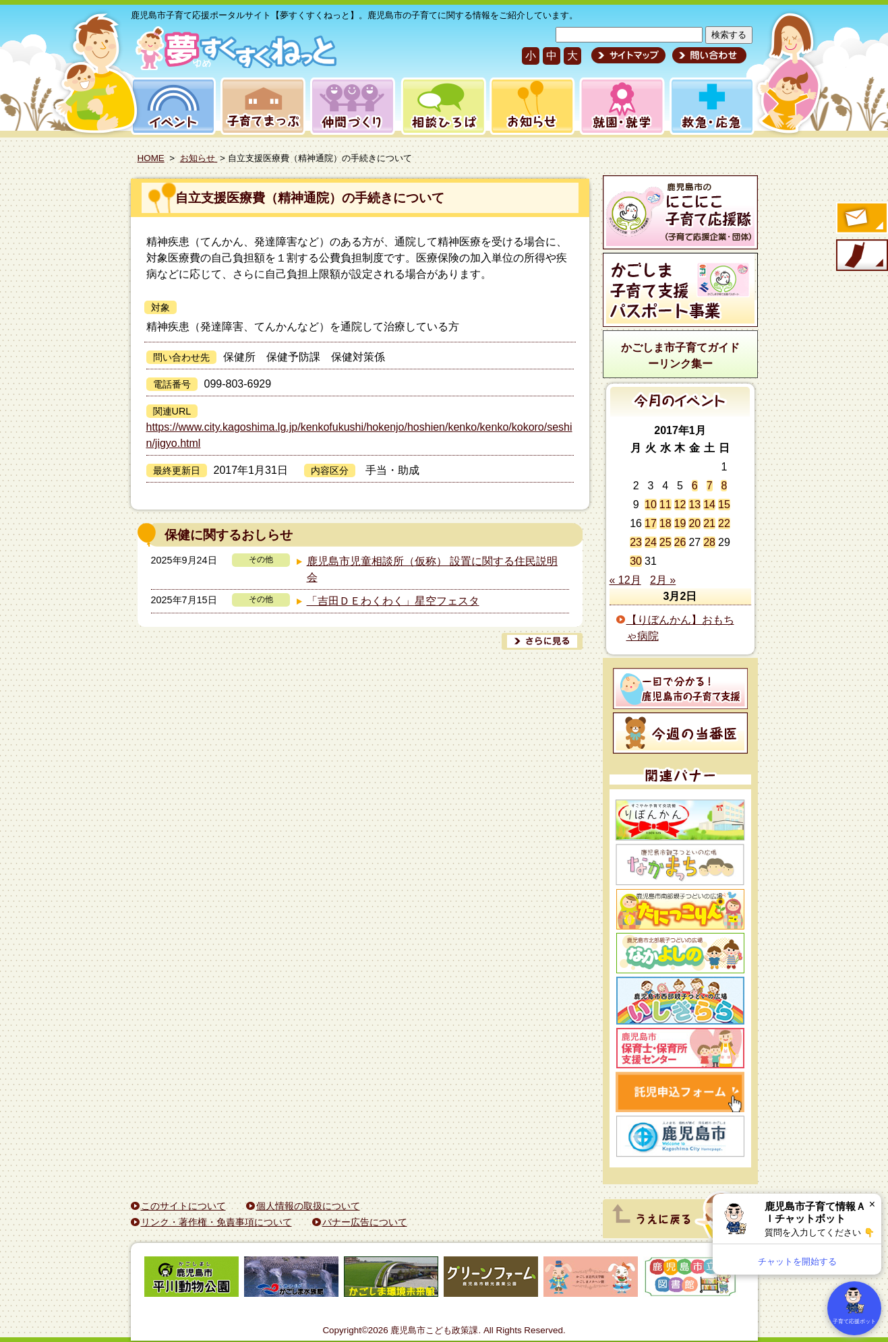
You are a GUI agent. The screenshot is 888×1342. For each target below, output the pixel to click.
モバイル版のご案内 (861, 256)
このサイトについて (183, 1205)
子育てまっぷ (260, 106)
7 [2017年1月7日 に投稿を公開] (710, 485)
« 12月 (625, 580)
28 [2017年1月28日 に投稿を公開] (709, 542)
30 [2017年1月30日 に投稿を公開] (636, 561)
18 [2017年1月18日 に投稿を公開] (665, 523)
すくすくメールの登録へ (861, 219)
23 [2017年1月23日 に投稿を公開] (636, 542)
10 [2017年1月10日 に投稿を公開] (651, 504)
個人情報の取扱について (308, 1205)
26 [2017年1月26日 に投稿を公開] (680, 542)
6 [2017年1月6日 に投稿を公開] (695, 485)
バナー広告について (364, 1222)
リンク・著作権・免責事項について (216, 1222)
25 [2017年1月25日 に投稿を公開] (665, 542)
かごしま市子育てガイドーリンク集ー (680, 355)
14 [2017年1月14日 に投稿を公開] (709, 504)
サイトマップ (628, 55)
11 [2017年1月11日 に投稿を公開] (665, 504)
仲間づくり (352, 106)
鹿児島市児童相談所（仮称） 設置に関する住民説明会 (432, 569)
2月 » (663, 580)
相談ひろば (442, 106)
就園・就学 (617, 106)
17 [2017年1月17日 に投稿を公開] (651, 523)
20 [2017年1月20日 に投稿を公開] (694, 523)
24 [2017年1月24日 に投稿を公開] (651, 542)
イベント (171, 106)
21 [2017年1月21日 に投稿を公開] (709, 523)
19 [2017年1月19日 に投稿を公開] (680, 523)
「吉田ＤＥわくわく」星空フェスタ (393, 601)
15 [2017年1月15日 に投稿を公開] (724, 504)
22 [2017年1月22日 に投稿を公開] (724, 523)
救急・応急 (711, 106)
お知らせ (529, 106)
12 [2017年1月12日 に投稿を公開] (680, 504)
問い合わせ (707, 55)
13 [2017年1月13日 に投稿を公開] (694, 504)
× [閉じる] (872, 1204)
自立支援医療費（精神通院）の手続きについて (309, 198)
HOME (151, 158)
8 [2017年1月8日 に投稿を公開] (724, 485)
